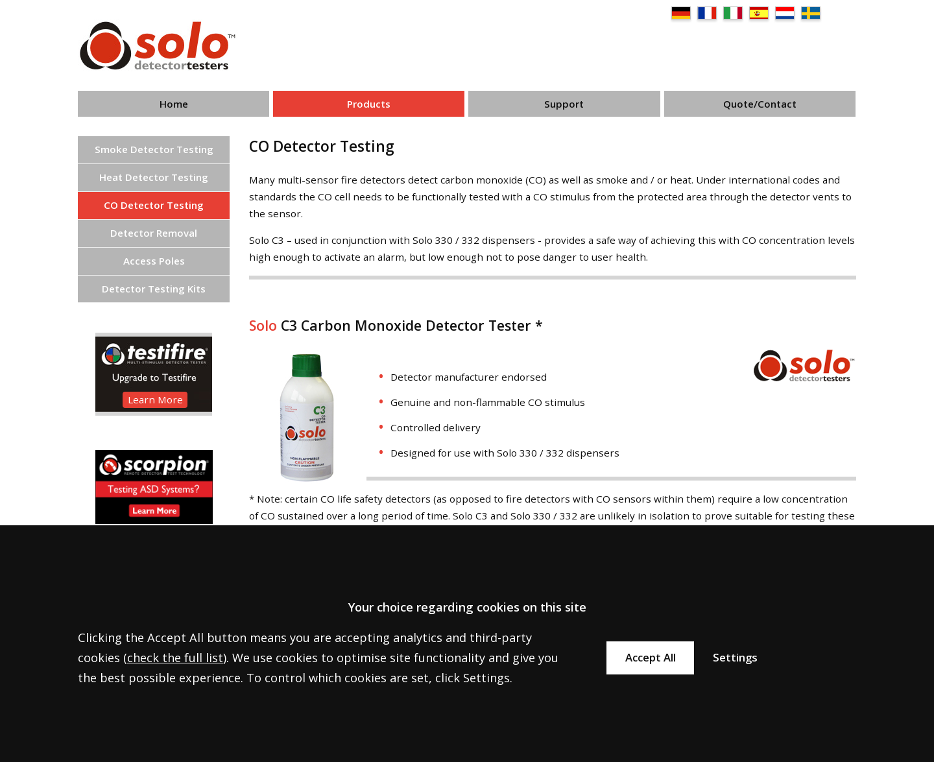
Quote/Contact (759, 103)
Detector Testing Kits (154, 288)
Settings (735, 657)
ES (759, 12)
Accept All (650, 657)
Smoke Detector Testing (154, 149)
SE (810, 12)
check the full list (175, 657)
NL (785, 12)
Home (174, 103)
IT (733, 12)
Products (368, 103)
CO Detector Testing (154, 204)
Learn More (155, 399)
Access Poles (154, 260)
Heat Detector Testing (153, 177)
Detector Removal (153, 232)
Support (564, 103)
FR (707, 12)
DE (681, 12)
